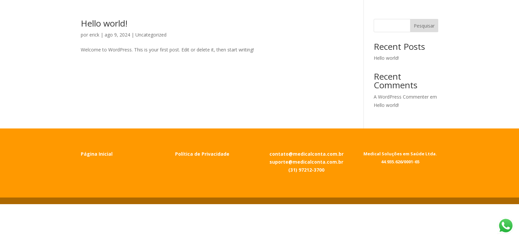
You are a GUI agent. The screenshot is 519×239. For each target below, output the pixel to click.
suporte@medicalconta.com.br (306, 162)
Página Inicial (97, 154)
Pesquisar (424, 26)
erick (94, 35)
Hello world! (104, 23)
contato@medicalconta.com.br (306, 154)
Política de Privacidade (202, 154)
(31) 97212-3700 (306, 170)
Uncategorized (150, 35)
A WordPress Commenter (401, 97)
